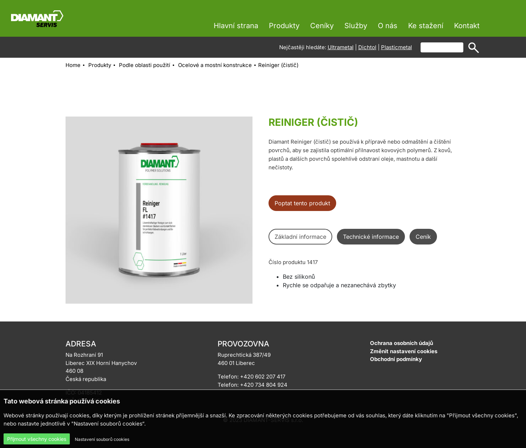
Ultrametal (341, 47)
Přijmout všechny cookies (36, 439)
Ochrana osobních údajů (401, 343)
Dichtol (367, 47)
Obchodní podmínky (396, 359)
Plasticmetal (396, 47)
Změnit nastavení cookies (403, 351)
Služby (355, 25)
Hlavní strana (236, 25)
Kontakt (467, 25)
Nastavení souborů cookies (102, 439)
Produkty (284, 25)
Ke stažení (425, 25)
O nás (387, 25)
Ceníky (322, 25)
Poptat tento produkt (302, 203)
